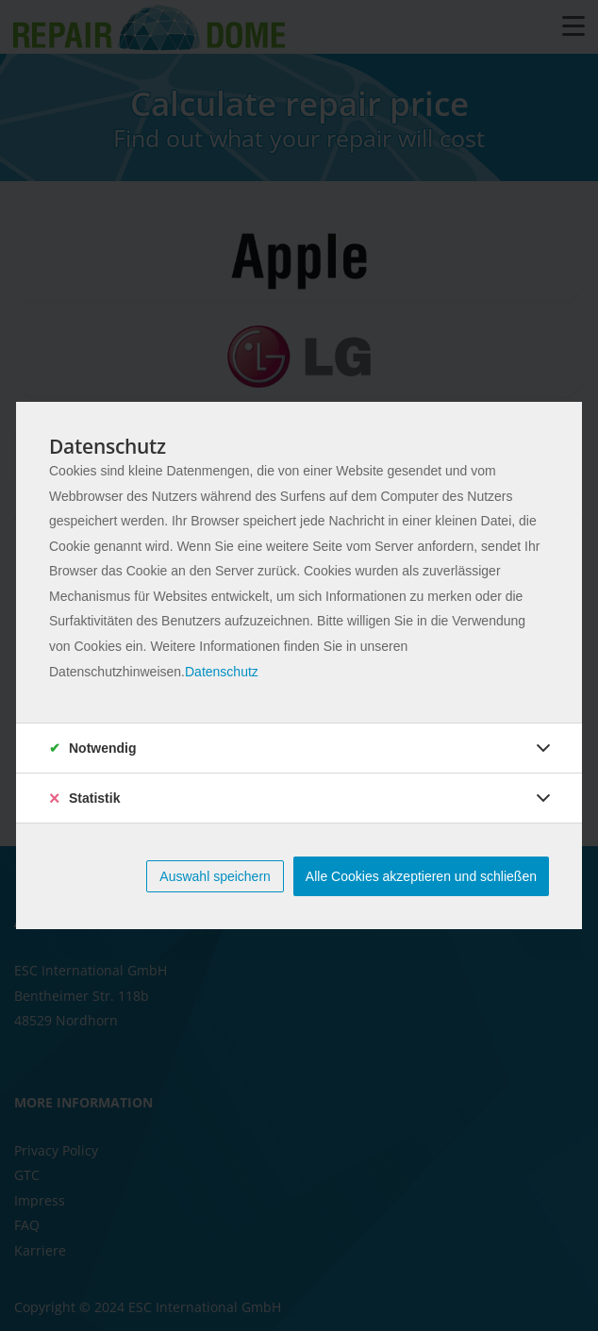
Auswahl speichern (215, 876)
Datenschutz (221, 671)
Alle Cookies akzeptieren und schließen (421, 876)
